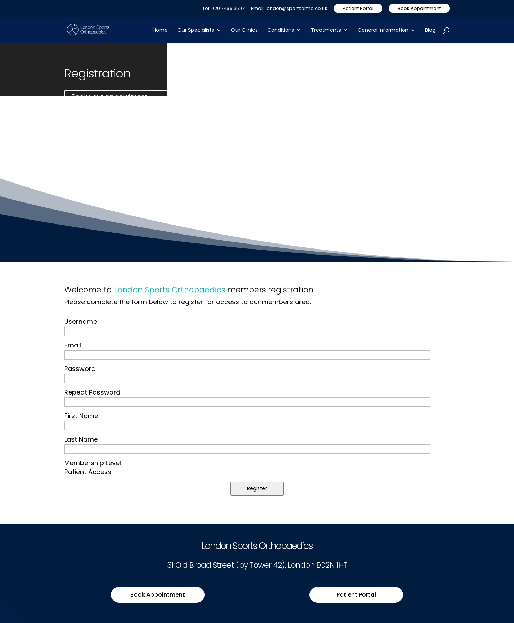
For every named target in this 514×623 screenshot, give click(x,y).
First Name (81, 415)
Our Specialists (195, 30)
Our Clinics (244, 30)
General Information (383, 30)
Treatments (326, 30)
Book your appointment (109, 96)
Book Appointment (419, 8)
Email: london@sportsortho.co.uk (289, 9)
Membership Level (92, 462)
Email (72, 345)
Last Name (81, 439)
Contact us (209, 96)
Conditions (280, 30)
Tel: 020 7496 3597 (223, 9)
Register (257, 488)
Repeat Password (92, 392)
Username (80, 321)
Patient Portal (358, 8)
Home (160, 30)
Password (80, 368)
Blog (430, 30)
